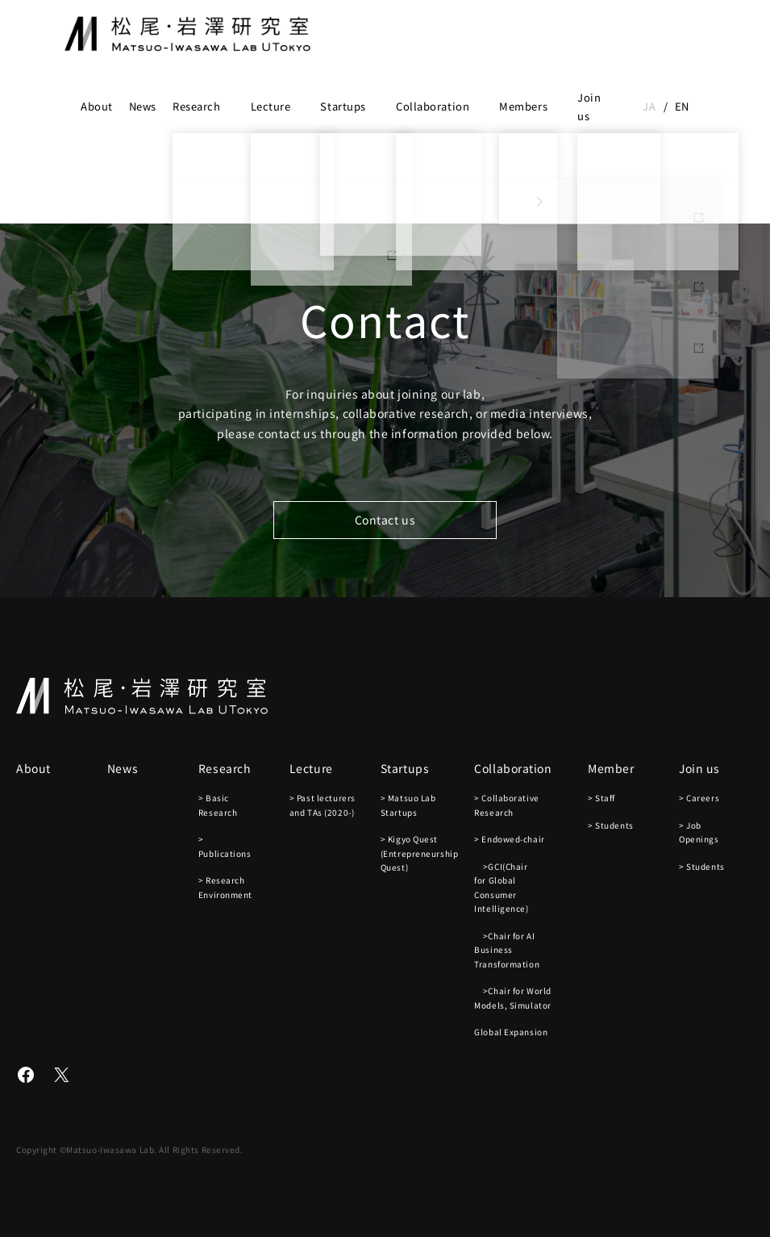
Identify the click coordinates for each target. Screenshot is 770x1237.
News (142, 106)
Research (196, 106)
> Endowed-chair (509, 839)
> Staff (601, 798)
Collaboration (432, 106)
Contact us (385, 520)
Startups (342, 106)
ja (649, 106)
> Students (611, 825)
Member (611, 768)
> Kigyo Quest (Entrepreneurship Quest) (420, 853)
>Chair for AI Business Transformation (506, 950)
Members (523, 106)
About (97, 106)
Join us (589, 106)
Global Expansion (510, 1032)
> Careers (699, 798)
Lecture (271, 106)
